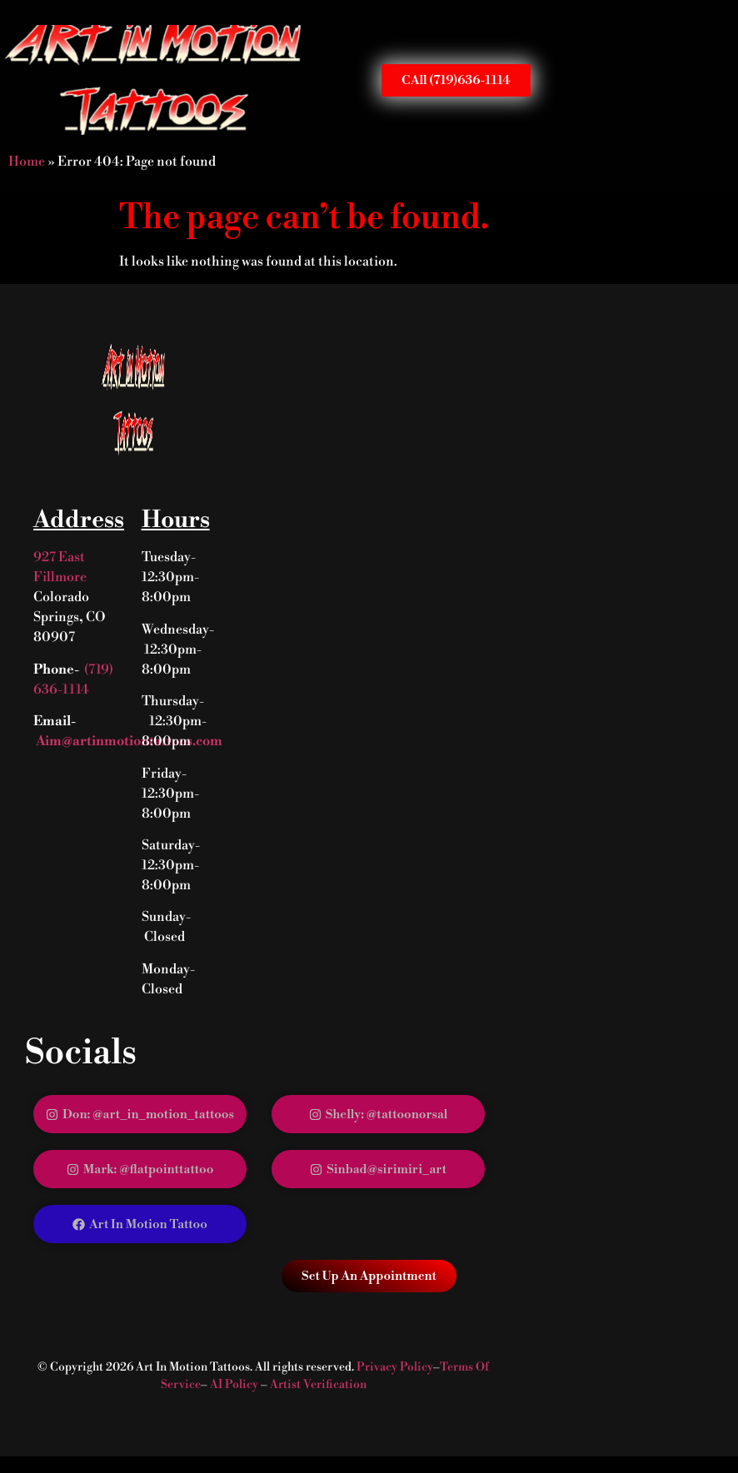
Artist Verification (318, 1384)
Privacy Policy (395, 1367)
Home (26, 161)
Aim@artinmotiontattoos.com (127, 741)
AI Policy (234, 1384)
